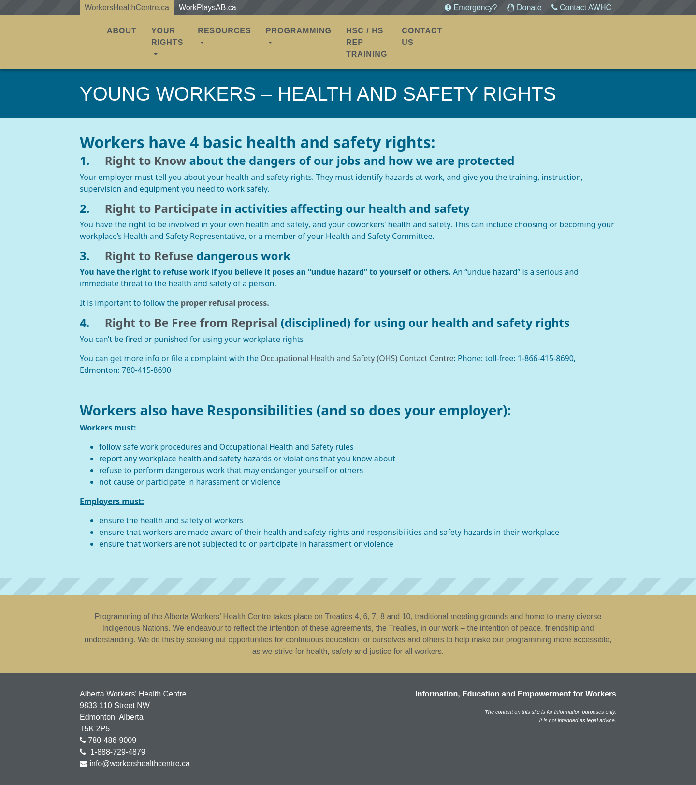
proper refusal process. (225, 302)
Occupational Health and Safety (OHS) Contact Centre (357, 358)
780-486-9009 (112, 740)
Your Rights (167, 36)
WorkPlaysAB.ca (207, 7)
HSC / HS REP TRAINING (366, 42)
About (122, 31)
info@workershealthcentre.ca (139, 763)
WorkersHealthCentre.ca (127, 7)
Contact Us (422, 36)
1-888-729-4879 (116, 752)
